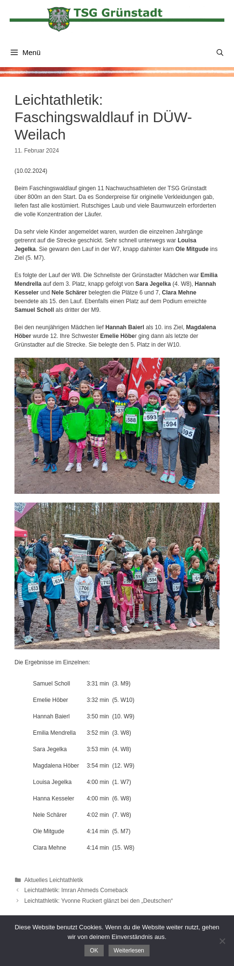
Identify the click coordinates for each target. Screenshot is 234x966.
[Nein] (222, 941)
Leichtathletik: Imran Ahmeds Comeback (76, 890)
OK (94, 950)
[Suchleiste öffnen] (220, 52)
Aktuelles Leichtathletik (53, 880)
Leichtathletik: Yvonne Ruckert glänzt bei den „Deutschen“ (98, 900)
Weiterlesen (129, 950)
